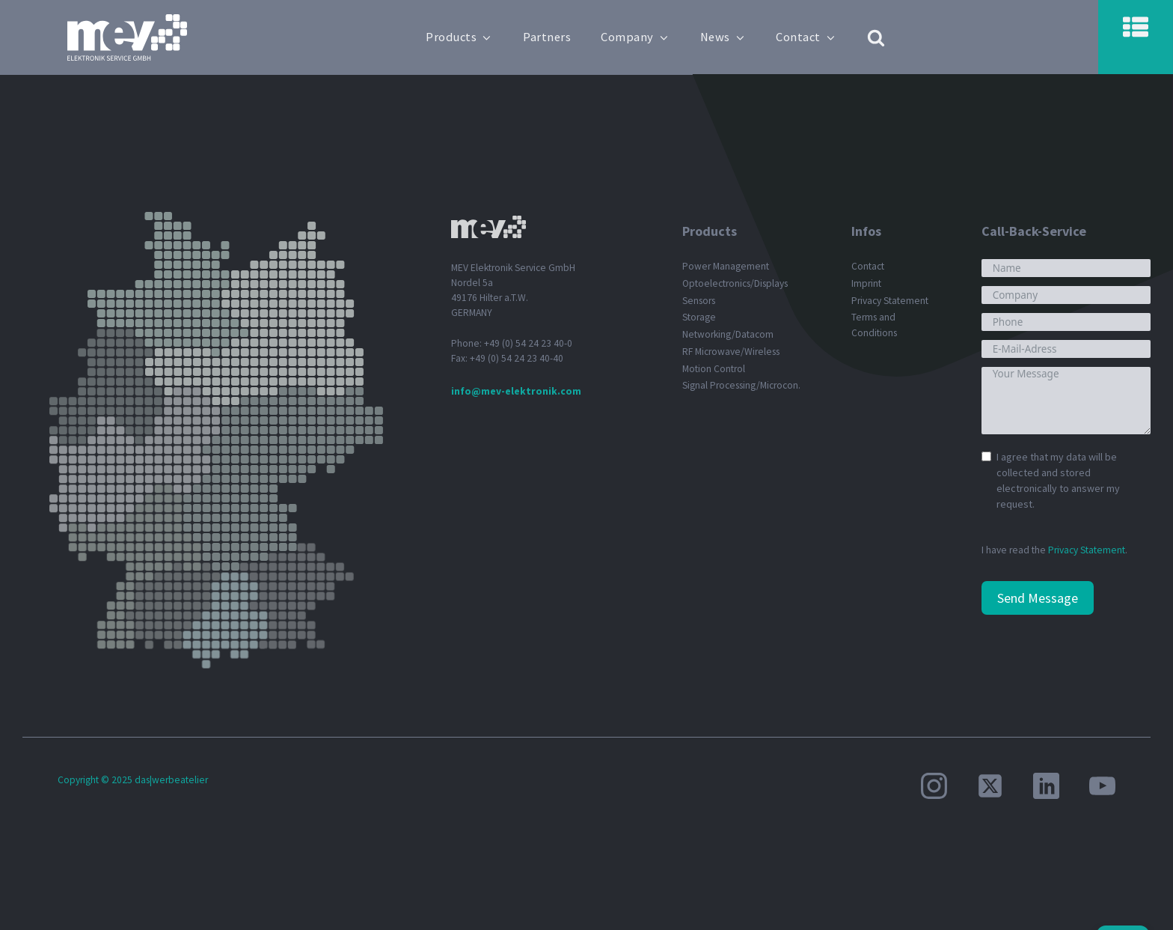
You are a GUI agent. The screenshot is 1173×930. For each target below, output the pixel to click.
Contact (806, 37)
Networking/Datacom (728, 334)
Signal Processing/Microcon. (741, 385)
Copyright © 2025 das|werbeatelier (133, 780)
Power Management (725, 266)
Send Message (1037, 598)
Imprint (866, 283)
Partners (547, 37)
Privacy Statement (889, 300)
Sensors (698, 300)
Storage (699, 317)
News (723, 37)
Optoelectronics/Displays (735, 283)
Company (635, 37)
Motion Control (713, 368)
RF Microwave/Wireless (731, 351)
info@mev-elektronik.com (516, 391)
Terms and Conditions (874, 324)
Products (459, 37)
